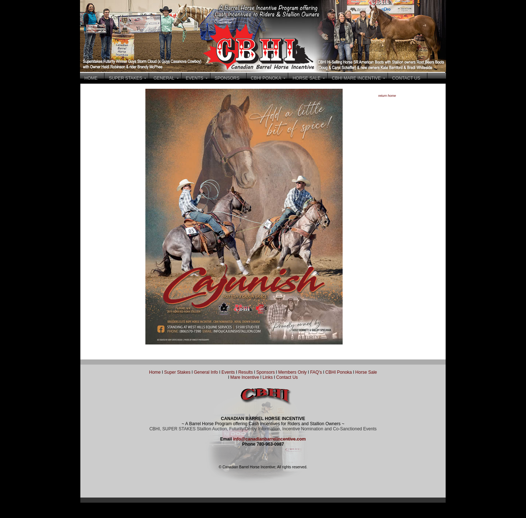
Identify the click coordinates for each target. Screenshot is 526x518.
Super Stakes (177, 372)
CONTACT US (406, 78)
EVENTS (194, 78)
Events (228, 372)
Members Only (293, 372)
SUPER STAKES (125, 78)
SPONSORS (227, 78)
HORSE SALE (307, 78)
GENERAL (163, 78)
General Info (206, 372)
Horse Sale (366, 372)
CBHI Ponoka (338, 372)
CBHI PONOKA (266, 78)
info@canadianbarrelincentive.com (269, 439)
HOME (91, 78)
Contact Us (287, 377)
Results (245, 372)
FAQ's (316, 372)
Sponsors (265, 372)
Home (155, 372)
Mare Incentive (244, 377)
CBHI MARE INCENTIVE (356, 78)
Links (266, 377)
